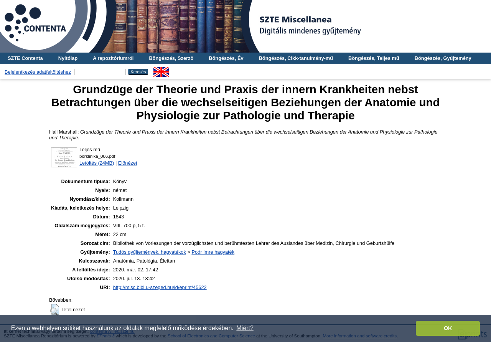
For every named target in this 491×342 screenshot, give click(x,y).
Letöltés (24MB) (96, 163)
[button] (54, 310)
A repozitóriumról (113, 58)
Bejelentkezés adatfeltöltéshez (38, 72)
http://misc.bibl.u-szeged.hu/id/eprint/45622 (160, 287)
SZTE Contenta (25, 58)
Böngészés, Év (226, 58)
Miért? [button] (244, 328)
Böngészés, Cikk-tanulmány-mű (296, 58)
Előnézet (127, 163)
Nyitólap (67, 58)
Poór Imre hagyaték (212, 252)
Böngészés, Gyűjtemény (443, 58)
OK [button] (448, 328)
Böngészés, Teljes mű (373, 58)
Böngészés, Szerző (171, 58)
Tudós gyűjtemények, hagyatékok (149, 252)
